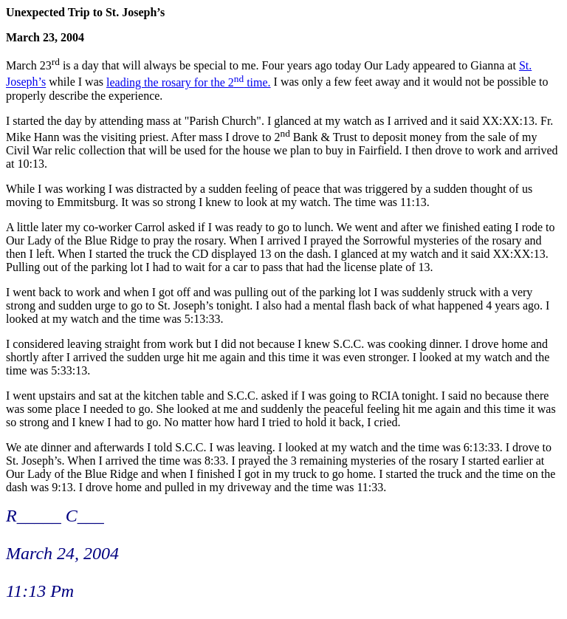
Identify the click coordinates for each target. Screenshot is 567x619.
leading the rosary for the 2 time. (188, 82)
